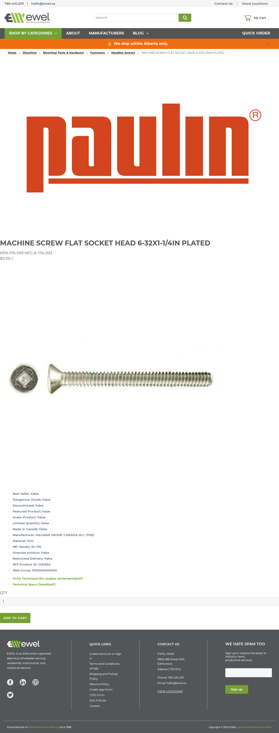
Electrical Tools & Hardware (63, 52)
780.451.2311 (14, 4)
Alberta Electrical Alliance (43, 727)
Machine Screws (123, 52)
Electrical (30, 52)
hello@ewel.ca (43, 4)
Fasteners (97, 52)
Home (12, 52)
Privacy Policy (263, 727)
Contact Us (223, 4)
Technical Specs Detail (34, 584)
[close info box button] (268, 43)
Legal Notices (245, 727)
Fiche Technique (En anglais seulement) (48, 578)
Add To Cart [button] (15, 618)
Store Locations (255, 4)
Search (184, 18)
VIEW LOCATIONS (170, 691)
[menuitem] (33, 33)
